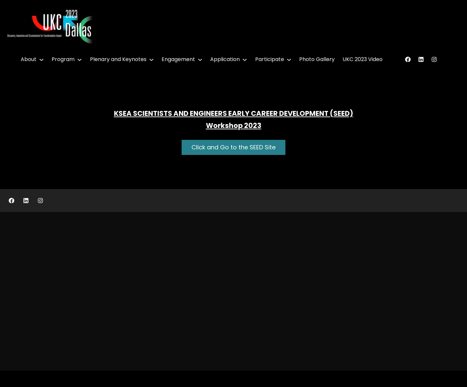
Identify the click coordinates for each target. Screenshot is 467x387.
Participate (269, 59)
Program (63, 59)
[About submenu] (41, 59)
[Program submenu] (79, 59)
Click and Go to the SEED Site (233, 147)
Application (225, 59)
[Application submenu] (244, 59)
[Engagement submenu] (200, 59)
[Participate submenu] (289, 59)
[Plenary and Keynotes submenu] (151, 59)
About (28, 59)
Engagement (178, 59)
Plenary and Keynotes (118, 59)
